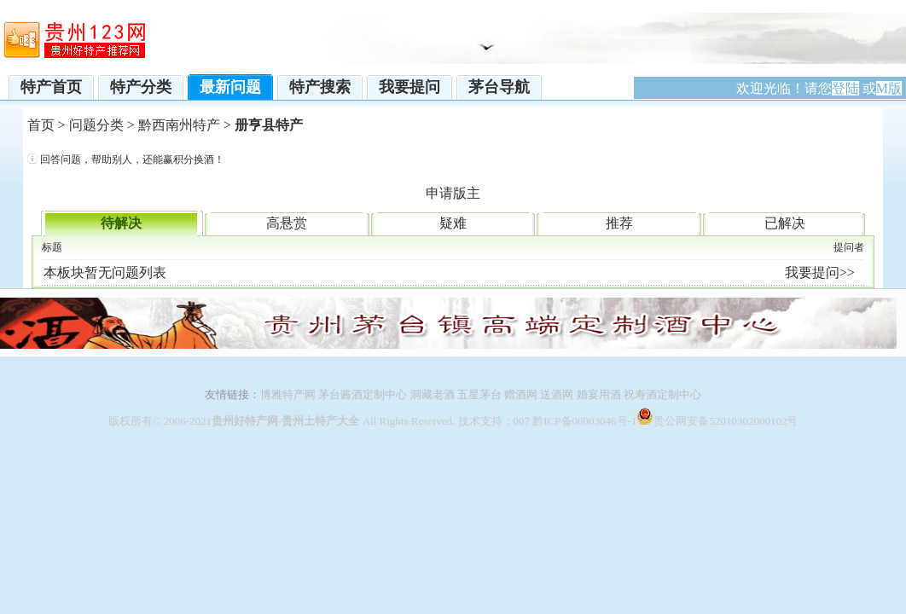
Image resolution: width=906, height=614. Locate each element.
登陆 (845, 88)
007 (522, 420)
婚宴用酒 (599, 394)
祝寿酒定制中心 (662, 394)
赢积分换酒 (188, 159)
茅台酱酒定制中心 (361, 394)
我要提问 (409, 87)
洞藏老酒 (432, 394)
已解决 (784, 223)
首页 (41, 125)
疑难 (453, 223)
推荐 (619, 223)
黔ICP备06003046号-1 (584, 420)
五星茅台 (479, 394)
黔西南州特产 (179, 125)
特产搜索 (320, 87)
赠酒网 (520, 394)
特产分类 (140, 87)
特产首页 (51, 87)
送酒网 (556, 394)
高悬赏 (286, 223)
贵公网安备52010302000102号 (725, 420)
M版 (889, 88)
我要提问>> (820, 272)
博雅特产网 (288, 394)
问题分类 (96, 125)
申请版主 (453, 193)
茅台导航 (499, 87)
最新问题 (230, 87)
